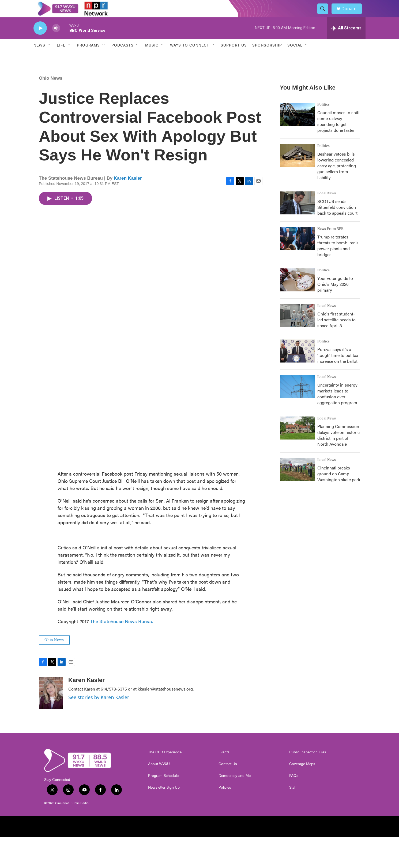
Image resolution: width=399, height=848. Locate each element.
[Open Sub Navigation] (49, 55)
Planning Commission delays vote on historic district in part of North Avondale (338, 446)
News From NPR (330, 239)
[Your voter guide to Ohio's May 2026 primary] (297, 290)
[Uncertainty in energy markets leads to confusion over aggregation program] (297, 397)
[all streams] (346, 38)
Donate (352, 14)
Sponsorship (267, 55)
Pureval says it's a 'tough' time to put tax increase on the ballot (337, 366)
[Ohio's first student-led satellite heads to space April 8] (297, 326)
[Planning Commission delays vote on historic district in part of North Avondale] (297, 438)
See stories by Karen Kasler (98, 708)
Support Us (234, 55)
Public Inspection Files (307, 763)
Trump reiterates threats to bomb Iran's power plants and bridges (338, 256)
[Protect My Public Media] (256, 837)
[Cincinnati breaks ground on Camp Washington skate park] (297, 480)
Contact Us (228, 774)
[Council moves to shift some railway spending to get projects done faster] (297, 124)
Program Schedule (163, 786)
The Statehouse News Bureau (121, 631)
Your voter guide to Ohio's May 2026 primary (335, 295)
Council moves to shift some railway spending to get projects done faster (338, 132)
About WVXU (159, 774)
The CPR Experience (165, 763)
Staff (292, 798)
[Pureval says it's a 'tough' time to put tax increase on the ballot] (297, 361)
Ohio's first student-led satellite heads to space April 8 (336, 330)
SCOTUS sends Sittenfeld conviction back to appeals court (337, 218)
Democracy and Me (235, 786)
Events (224, 763)
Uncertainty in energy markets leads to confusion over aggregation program (337, 404)
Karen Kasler (128, 188)
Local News (326, 204)
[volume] (56, 39)
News (39, 55)
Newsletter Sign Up (164, 798)
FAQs (293, 786)
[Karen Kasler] (51, 703)
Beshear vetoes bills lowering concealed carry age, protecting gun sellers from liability (336, 176)
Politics (323, 115)
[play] (40, 39)
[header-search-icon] (324, 14)
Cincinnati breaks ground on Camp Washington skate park (338, 484)
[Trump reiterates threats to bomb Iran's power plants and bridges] (297, 249)
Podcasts (122, 55)
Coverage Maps (302, 774)
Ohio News (50, 88)
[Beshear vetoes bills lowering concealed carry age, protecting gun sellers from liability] (297, 166)
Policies (225, 798)
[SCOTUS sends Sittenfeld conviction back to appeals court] (297, 213)
